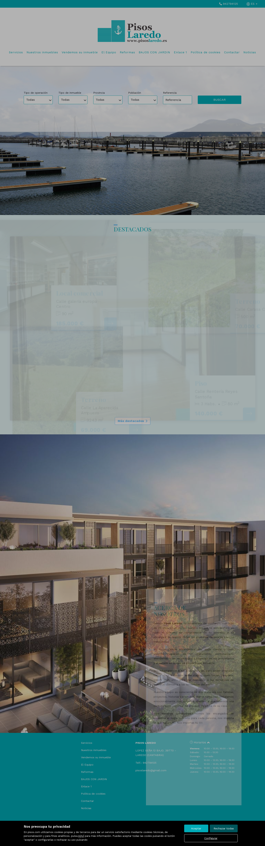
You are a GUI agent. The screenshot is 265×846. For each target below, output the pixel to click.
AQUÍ (81, 836)
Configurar (210, 838)
